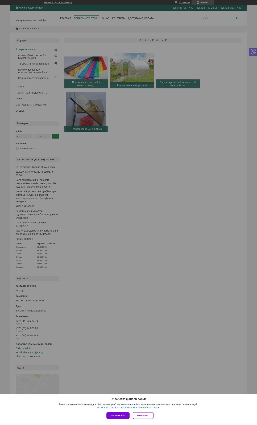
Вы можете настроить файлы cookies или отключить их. (127, 408)
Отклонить (144, 415)
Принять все (118, 415)
